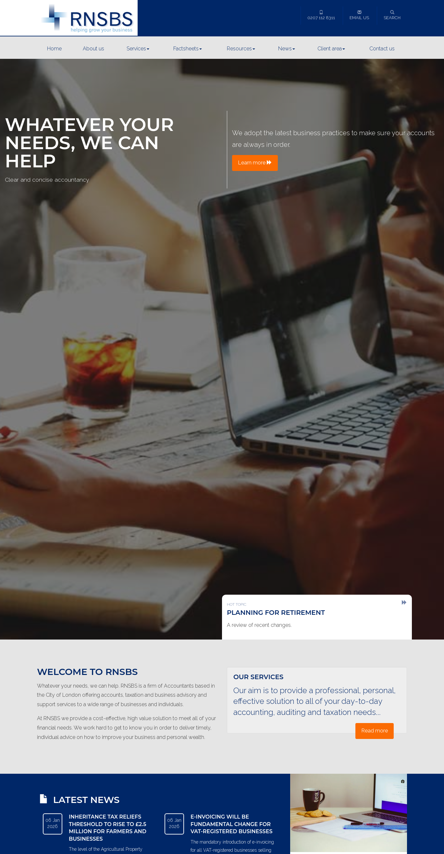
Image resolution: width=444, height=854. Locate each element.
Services (138, 48)
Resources (241, 48)
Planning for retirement (276, 612)
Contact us (382, 48)
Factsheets (187, 48)
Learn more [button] (255, 163)
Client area (331, 48)
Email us (359, 15)
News (286, 48)
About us (93, 48)
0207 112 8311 (321, 15)
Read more (374, 731)
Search (392, 15)
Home (54, 48)
